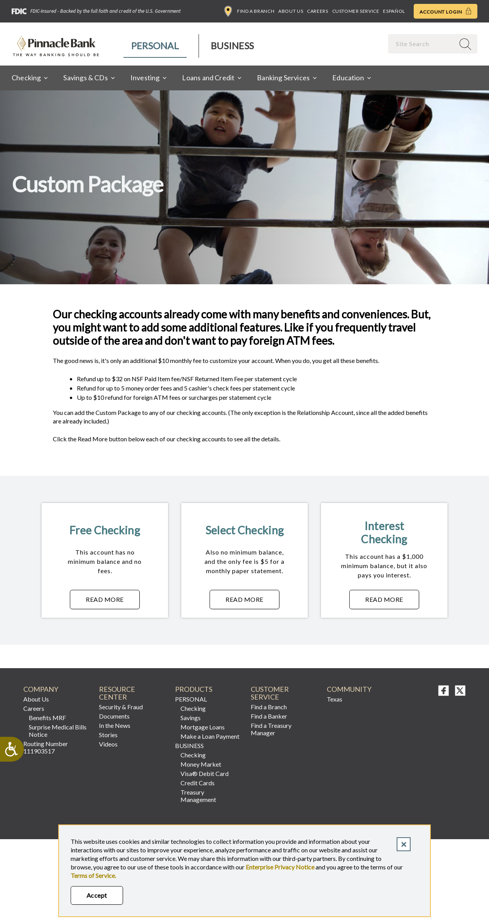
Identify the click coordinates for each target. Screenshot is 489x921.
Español (394, 11)
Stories (108, 734)
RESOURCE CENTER (117, 693)
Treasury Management (198, 795)
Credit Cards (197, 782)
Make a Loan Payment (209, 736)
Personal (155, 45)
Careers (317, 11)
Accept (97, 895)
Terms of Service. (93, 875)
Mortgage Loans (202, 727)
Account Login (446, 11)
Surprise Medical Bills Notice (58, 730)
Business (232, 45)
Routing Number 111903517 (45, 747)
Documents (114, 716)
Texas (334, 699)
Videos (108, 744)
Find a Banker (269, 716)
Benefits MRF (47, 717)
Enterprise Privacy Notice (280, 867)
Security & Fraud (121, 706)
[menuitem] (155, 46)
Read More (112, 601)
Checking (193, 708)
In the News (114, 725)
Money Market (200, 764)
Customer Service (356, 11)
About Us (290, 11)
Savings (190, 717)
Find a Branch (249, 11)
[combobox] (422, 43)
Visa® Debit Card (204, 773)
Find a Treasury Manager (271, 729)
